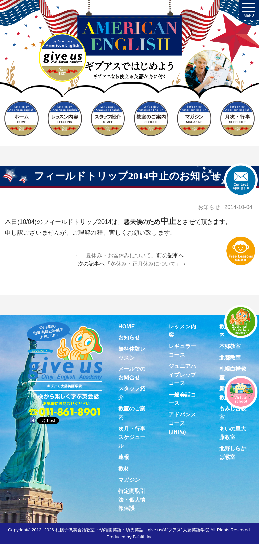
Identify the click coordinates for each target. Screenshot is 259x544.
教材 (123, 468)
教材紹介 (241, 321)
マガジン (129, 480)
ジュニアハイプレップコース (182, 374)
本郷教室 (230, 346)
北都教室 (230, 358)
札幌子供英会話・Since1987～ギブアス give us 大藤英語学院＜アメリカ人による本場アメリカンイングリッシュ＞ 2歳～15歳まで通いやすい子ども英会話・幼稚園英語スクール (129, 62)
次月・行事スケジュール (132, 437)
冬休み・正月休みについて (143, 264)
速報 (123, 457)
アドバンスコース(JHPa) (182, 423)
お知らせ (209, 207)
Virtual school (241, 392)
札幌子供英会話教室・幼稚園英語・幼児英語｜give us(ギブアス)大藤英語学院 (132, 529)
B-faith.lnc (142, 536)
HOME (126, 326)
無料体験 (241, 251)
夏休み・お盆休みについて (118, 255)
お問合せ (241, 180)
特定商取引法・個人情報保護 (132, 499)
